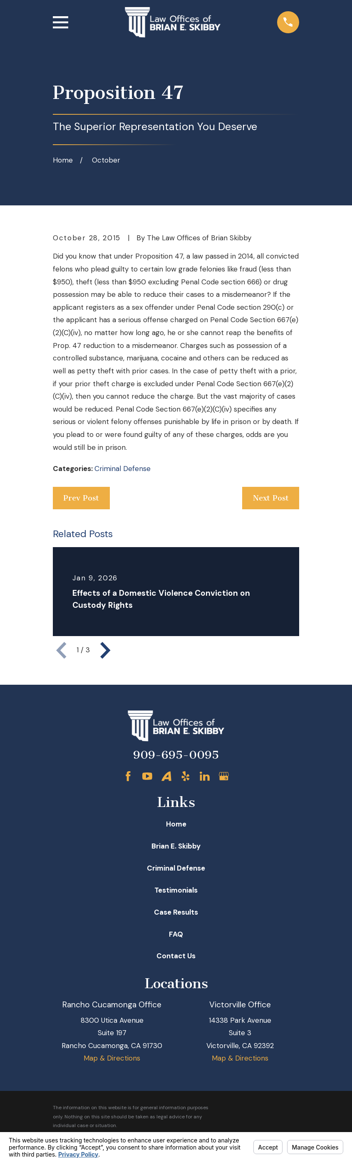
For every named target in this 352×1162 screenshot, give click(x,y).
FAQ (176, 934)
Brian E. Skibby (176, 846)
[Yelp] (186, 776)
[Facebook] (128, 776)
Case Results (176, 912)
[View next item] (105, 650)
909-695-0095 (176, 755)
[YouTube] (147, 776)
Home (176, 824)
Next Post (271, 498)
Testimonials (176, 890)
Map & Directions (112, 1058)
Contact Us (176, 955)
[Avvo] (166, 776)
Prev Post (81, 498)
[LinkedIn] (205, 776)
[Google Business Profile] (224, 776)
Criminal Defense (122, 468)
